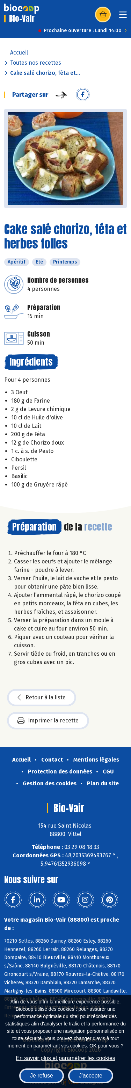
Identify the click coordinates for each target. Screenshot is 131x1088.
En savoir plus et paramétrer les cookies (65, 1058)
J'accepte (90, 1076)
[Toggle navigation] (123, 17)
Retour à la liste (41, 697)
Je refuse (41, 1076)
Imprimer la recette (48, 720)
